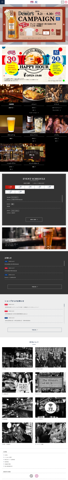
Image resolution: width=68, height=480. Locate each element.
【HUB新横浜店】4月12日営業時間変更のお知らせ (16, 309)
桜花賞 (8, 201)
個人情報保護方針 (9, 461)
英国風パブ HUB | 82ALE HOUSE (34, 2)
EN (62, 2)
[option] (34, 24)
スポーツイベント (56, 107)
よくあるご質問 (8, 452)
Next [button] (64, 24)
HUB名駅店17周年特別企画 (11, 266)
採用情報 (7, 457)
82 (33, 110)
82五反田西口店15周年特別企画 (12, 259)
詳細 (11, 138)
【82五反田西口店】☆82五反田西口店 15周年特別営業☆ (18, 315)
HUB (33, 107)
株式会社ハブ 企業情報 (10, 454)
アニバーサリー (56, 110)
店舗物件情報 (8, 459)
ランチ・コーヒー (33, 112)
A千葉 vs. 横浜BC (11, 208)
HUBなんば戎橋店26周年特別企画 (14, 194)
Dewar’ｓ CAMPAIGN (10, 272)
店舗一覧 (11, 107)
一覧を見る (34, 281)
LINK (6, 450)
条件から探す (33, 214)
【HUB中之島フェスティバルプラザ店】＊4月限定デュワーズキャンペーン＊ (22, 302)
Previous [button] (4, 24)
